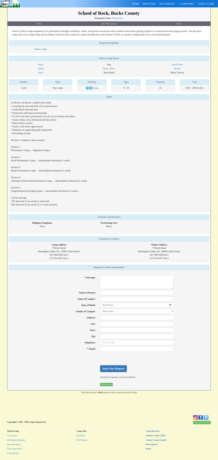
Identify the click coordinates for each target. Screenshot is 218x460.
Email (178, 23)
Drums (177, 68)
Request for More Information (109, 267)
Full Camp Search (14, 449)
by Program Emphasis (16, 440)
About (39, 23)
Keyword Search (14, 444)
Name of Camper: (86, 299)
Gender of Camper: (86, 311)
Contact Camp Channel (156, 440)
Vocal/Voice (177, 64)
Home (148, 449)
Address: (91, 317)
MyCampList (151, 444)
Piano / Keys (109, 68)
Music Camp (41, 49)
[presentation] (122, 358)
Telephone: (90, 342)
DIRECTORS (149, 4)
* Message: (90, 277)
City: (93, 324)
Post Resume (82, 440)
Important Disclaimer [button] (202, 423)
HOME (135, 4)
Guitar (41, 68)
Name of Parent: (87, 292)
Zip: (93, 336)
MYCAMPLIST (167, 4)
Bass (41, 72)
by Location (12, 435)
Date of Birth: (88, 305)
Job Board (81, 435)
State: (93, 330)
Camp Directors (153, 431)
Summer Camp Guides (156, 435)
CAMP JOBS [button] (186, 4)
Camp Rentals (13, 453)
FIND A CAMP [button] (205, 4)
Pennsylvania (117, 18)
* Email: (91, 349)
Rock (40, 64)
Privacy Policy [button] (106, 385)
